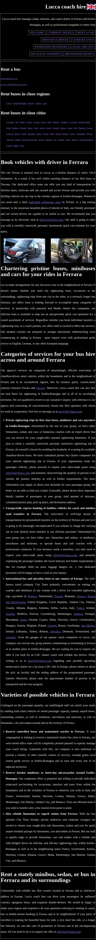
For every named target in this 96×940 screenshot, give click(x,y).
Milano (18, 140)
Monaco (32, 596)
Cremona (10, 134)
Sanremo (48, 140)
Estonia (58, 596)
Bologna (23, 128)
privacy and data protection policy (14, 84)
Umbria (38, 103)
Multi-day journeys (46, 53)
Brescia (90, 134)
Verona (72, 134)
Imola (48, 128)
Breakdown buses (79, 53)
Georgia (52, 625)
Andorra (78, 613)
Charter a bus (83, 39)
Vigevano (10, 140)
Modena (15, 128)
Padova (75, 140)
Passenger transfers (51, 46)
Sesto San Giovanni (30, 140)
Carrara (29, 122)
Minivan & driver (55, 39)
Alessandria (81, 134)
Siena (8, 128)
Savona (39, 134)
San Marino (87, 625)
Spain (23, 619)
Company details (61, 32)
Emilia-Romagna (20, 103)
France (80, 608)
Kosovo (81, 596)
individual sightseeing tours (45, 202)
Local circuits (82, 46)
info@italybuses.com (9, 79)
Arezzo (42, 128)
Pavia (52, 134)
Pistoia (43, 122)
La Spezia (74, 122)
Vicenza (61, 140)
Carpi (36, 128)
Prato (49, 122)
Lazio (44, 103)
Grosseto (55, 128)
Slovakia (55, 631)
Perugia (59, 134)
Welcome (37, 32)
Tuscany (40, 388)
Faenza (63, 128)
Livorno (36, 122)
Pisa (17, 122)
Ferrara (89, 128)
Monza (16, 146)
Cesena (24, 134)
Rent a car (86, 32)
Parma (30, 128)
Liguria (9, 103)
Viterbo (9, 146)
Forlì (75, 128)
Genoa (69, 128)
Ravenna (31, 134)
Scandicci (64, 122)
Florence (56, 122)
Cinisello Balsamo (86, 140)
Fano (22, 146)
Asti (55, 140)
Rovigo (46, 134)
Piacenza (82, 128)
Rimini (65, 134)
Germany (11, 637)
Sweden (10, 613)
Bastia (17, 134)
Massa (22, 122)
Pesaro (41, 140)
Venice (68, 140)
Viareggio (10, 122)
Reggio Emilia (84, 122)
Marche (31, 103)
